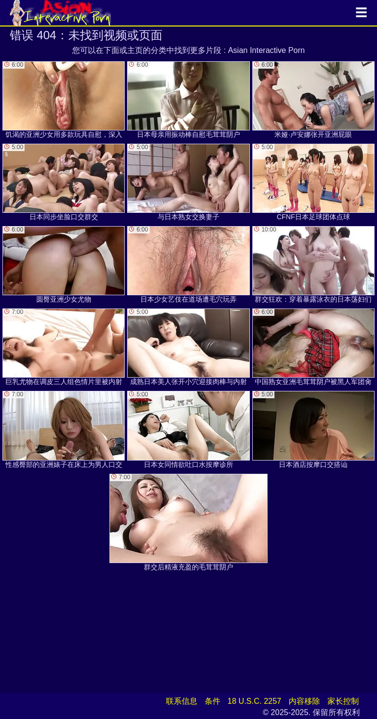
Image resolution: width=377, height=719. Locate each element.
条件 (212, 701)
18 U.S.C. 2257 (254, 701)
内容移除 (304, 701)
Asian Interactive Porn (266, 50)
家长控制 (343, 701)
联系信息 (181, 701)
